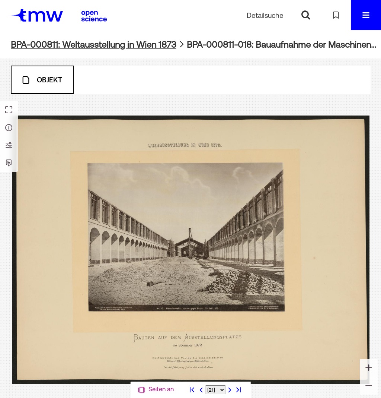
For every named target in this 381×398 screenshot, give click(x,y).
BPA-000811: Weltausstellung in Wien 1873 (93, 45)
